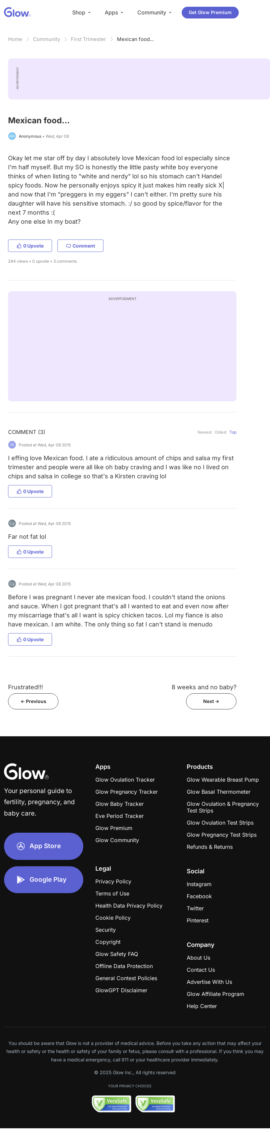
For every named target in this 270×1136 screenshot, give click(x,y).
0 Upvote (30, 246)
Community (46, 39)
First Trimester (88, 39)
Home (15, 39)
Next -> (211, 701)
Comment (80, 246)
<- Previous (33, 701)
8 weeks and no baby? (204, 687)
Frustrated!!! (25, 687)
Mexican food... (135, 39)
